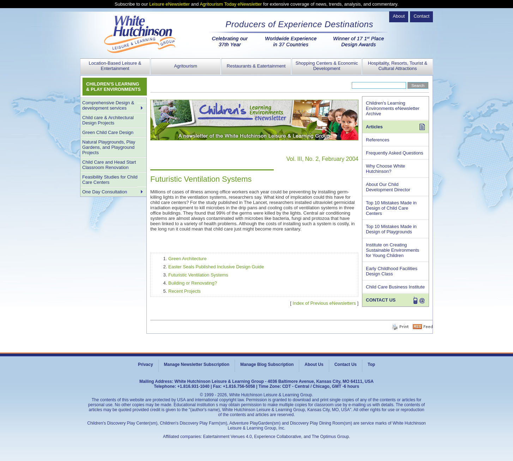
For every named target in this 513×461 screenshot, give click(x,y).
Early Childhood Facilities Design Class (391, 271)
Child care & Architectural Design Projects (108, 120)
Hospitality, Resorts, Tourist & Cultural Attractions (398, 65)
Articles (374, 126)
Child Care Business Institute (395, 287)
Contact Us (345, 364)
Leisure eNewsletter (169, 4)
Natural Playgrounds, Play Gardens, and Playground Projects (108, 147)
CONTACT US (381, 300)
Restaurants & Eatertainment (256, 66)
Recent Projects (184, 291)
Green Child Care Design (107, 132)
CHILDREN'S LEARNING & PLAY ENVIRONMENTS (113, 86)
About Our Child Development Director (388, 187)
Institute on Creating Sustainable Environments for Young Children (392, 250)
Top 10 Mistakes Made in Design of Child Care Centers (391, 208)
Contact (421, 16)
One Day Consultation (104, 191)
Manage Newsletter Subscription (196, 364)
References (377, 139)
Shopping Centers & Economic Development (326, 65)
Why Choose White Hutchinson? (385, 168)
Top (371, 364)
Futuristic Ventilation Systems (198, 275)
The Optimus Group (330, 436)
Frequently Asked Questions (394, 153)
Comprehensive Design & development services (108, 105)
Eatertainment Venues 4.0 (227, 436)
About (399, 16)
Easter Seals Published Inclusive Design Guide (216, 266)
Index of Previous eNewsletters (324, 303)
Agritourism (185, 66)
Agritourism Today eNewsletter (231, 4)
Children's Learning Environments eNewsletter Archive (393, 108)
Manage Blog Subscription (267, 364)
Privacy (145, 364)
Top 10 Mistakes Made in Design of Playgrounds (391, 229)
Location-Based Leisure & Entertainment (115, 65)
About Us (313, 364)
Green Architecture (187, 258)
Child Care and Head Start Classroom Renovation (109, 164)
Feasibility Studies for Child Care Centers (110, 179)
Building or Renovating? (192, 283)
